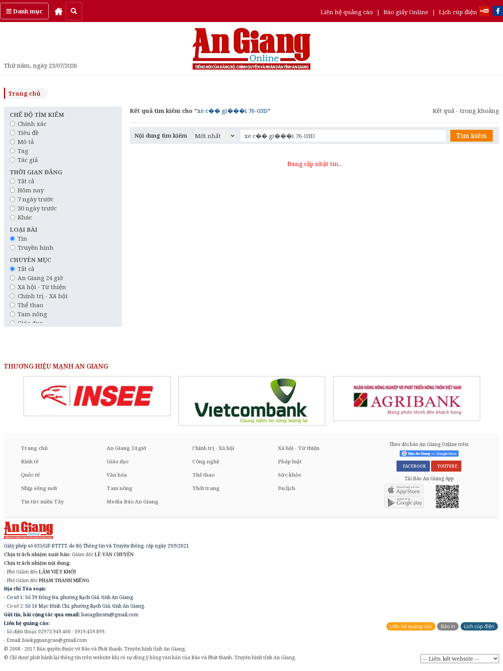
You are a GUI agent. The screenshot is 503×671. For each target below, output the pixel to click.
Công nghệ (205, 461)
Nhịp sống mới (39, 488)
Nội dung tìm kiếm (160, 135)
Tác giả (24, 160)
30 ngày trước (33, 208)
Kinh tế (30, 461)
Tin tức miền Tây (42, 501)
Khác (21, 217)
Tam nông (28, 314)
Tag (19, 151)
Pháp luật (290, 461)
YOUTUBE (446, 466)
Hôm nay (27, 190)
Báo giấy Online (406, 12)
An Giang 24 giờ (36, 278)
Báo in (448, 626)
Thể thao (26, 305)
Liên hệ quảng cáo (347, 12)
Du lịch (286, 488)
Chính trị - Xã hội (39, 296)
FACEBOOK (413, 466)
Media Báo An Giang (132, 501)
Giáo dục (117, 461)
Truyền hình (31, 247)
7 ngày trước (31, 199)
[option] (97, 396)
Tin (18, 238)
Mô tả (22, 142)
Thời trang (206, 488)
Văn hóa (116, 474)
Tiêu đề (24, 132)
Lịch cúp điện (458, 12)
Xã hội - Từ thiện (38, 287)
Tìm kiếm (471, 135)
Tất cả (22, 181)
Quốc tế (30, 474)
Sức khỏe (289, 474)
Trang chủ (24, 93)
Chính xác (28, 123)
